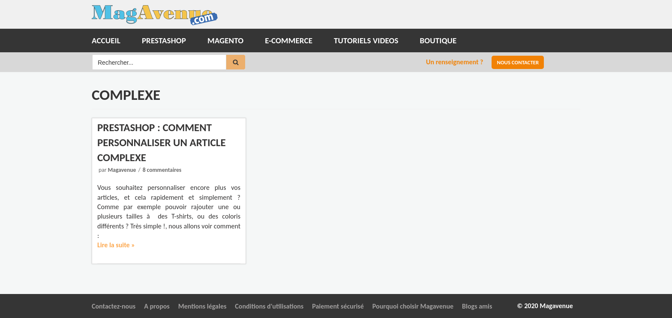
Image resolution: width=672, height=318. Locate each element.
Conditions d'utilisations (269, 306)
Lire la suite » (116, 245)
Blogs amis (477, 306)
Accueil (106, 40)
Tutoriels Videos (366, 40)
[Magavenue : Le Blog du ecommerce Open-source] (155, 15)
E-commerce (288, 40)
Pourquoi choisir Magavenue (412, 306)
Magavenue (122, 170)
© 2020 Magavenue (545, 306)
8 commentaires (162, 170)
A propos (157, 306)
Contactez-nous (113, 306)
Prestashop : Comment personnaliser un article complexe (161, 142)
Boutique (438, 40)
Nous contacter (518, 62)
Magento (225, 40)
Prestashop (164, 40)
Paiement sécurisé (338, 306)
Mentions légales (202, 306)
